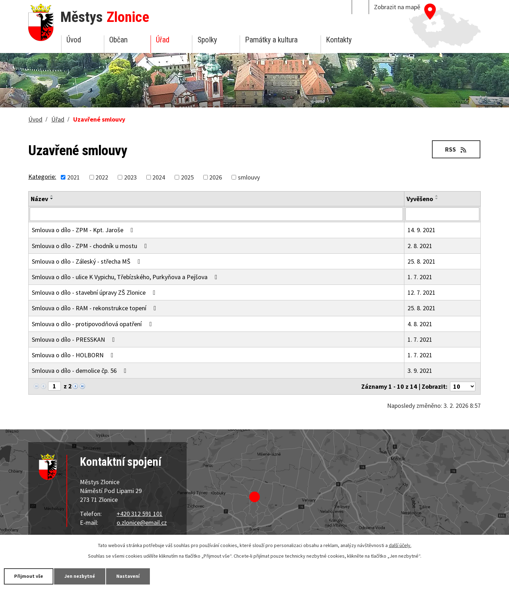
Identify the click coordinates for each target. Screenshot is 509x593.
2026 (215, 177)
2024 (158, 177)
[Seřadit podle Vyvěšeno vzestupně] (437, 195)
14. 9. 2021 (421, 230)
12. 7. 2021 (421, 292)
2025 (187, 177)
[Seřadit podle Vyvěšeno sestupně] (437, 198)
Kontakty (339, 39)
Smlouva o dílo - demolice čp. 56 (80, 370)
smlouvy (249, 177)
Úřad (162, 39)
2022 (101, 177)
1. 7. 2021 (420, 277)
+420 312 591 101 (140, 514)
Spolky (207, 39)
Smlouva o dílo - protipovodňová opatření (93, 324)
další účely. (400, 545)
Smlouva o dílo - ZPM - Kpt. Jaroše (84, 230)
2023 (130, 177)
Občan (118, 39)
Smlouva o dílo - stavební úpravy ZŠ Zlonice (95, 292)
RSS (456, 149)
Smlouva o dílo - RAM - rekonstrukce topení (95, 308)
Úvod (73, 39)
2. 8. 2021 (420, 246)
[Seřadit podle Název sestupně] (52, 198)
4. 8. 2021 (420, 324)
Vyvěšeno (419, 199)
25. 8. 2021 (421, 261)
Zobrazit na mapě (397, 7)
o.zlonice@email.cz (142, 522)
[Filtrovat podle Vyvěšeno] (442, 214)
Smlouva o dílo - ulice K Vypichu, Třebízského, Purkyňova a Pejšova (126, 277)
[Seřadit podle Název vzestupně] (52, 195)
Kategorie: (42, 176)
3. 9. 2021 (420, 370)
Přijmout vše (29, 576)
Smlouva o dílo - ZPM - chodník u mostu (91, 246)
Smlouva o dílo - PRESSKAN (75, 339)
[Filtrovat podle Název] (216, 214)
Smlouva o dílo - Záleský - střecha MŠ (87, 261)
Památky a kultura (271, 39)
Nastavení (130, 576)
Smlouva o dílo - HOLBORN (74, 355)
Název (39, 199)
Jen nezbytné (81, 576)
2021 (73, 177)
